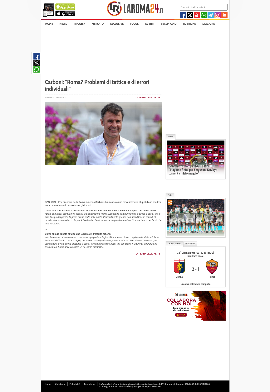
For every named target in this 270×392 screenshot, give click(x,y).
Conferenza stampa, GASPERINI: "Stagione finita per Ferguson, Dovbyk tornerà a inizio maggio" (193, 169)
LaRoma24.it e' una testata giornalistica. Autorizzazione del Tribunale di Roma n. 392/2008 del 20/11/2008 (154, 384)
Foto (170, 195)
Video (171, 136)
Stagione (208, 24)
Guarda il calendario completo (195, 284)
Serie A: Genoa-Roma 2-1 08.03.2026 (193, 232)
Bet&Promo (168, 24)
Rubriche (189, 24)
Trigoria (79, 24)
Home (49, 24)
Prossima (190, 243)
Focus (134, 24)
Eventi (149, 24)
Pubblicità (75, 384)
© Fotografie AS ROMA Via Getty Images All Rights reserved (130, 386)
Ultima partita (174, 243)
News (63, 24)
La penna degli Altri (147, 97)
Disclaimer (89, 384)
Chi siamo (60, 384)
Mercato (98, 24)
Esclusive (117, 24)
